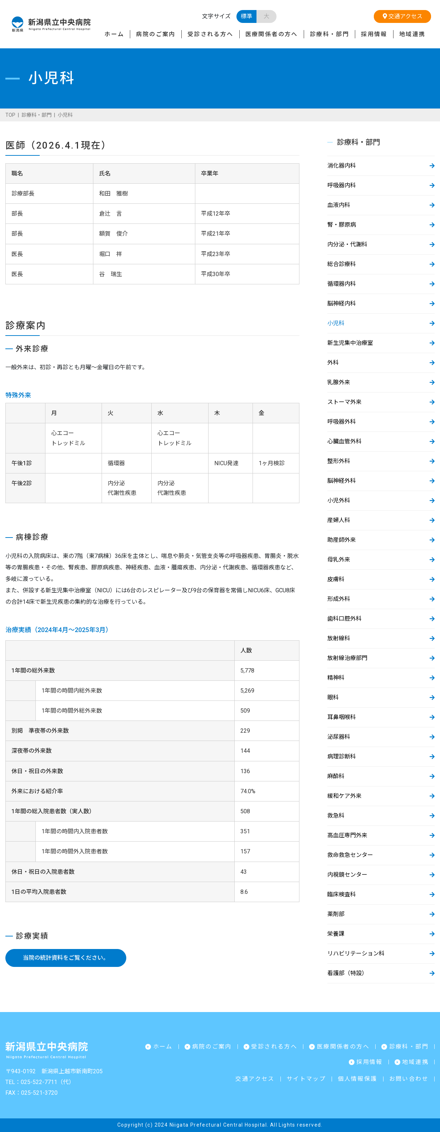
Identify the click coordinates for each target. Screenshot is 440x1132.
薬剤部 (335, 914)
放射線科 (338, 638)
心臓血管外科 (344, 441)
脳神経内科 (341, 303)
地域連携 (412, 34)
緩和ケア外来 (344, 796)
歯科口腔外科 (344, 618)
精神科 (335, 677)
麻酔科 (335, 776)
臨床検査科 (341, 894)
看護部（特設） (347, 973)
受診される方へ (210, 34)
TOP (10, 114)
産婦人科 (338, 520)
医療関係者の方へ (271, 34)
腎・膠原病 (341, 224)
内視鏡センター (347, 874)
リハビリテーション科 (356, 953)
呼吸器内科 (341, 185)
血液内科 (338, 205)
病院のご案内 (155, 34)
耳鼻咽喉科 (341, 717)
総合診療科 (341, 264)
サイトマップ (306, 1078)
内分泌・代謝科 (347, 244)
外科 (333, 362)
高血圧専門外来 (347, 835)
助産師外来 (341, 539)
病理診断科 (341, 756)
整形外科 (338, 461)
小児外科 (338, 500)
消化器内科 (341, 165)
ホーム (114, 34)
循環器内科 (341, 283)
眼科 (333, 697)
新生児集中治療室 (350, 342)
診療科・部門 (329, 34)
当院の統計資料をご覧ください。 (66, 957)
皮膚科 (335, 579)
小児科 (335, 323)
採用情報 (374, 34)
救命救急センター (350, 855)
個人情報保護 (357, 1078)
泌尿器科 (338, 736)
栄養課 (335, 933)
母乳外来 (338, 559)
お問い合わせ (409, 1078)
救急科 (335, 815)
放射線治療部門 (347, 658)
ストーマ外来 (344, 402)
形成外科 (338, 599)
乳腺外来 (338, 382)
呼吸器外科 (341, 421)
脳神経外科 (341, 480)
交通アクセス (402, 16)
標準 (246, 16)
